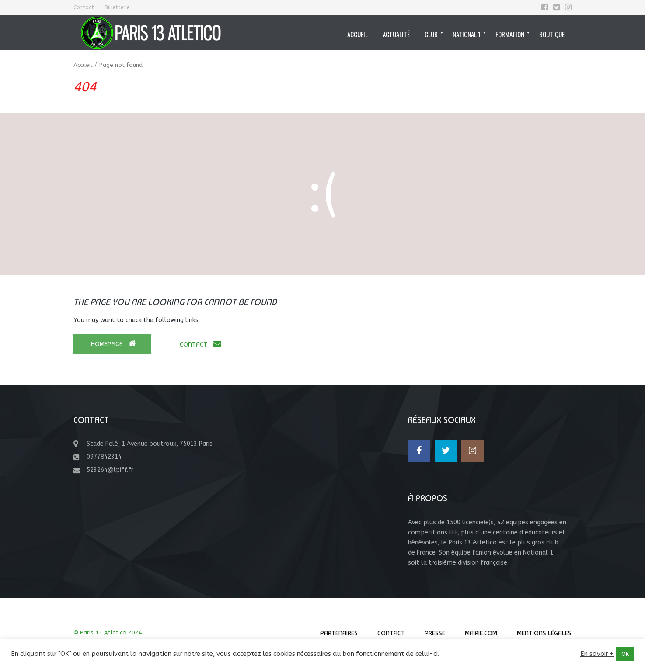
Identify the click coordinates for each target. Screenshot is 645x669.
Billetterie (117, 7)
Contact (83, 7)
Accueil (82, 65)
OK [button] (625, 654)
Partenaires (339, 633)
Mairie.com (481, 633)
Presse (435, 633)
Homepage (113, 344)
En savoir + (597, 654)
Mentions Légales (544, 633)
